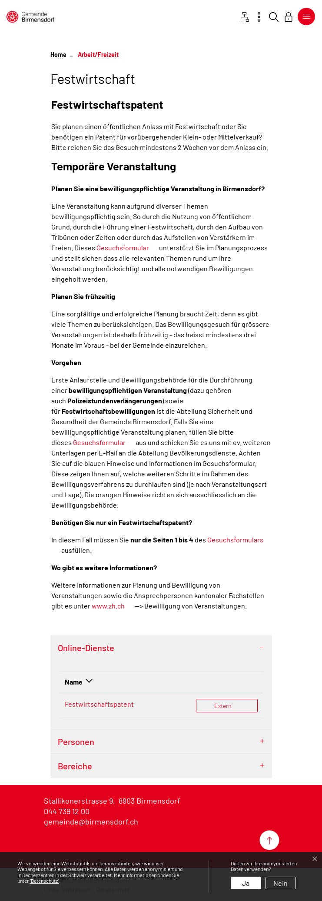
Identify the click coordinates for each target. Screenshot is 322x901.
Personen (76, 741)
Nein (280, 883)
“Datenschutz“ (44, 881)
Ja (245, 883)
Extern (236, 705)
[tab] (161, 647)
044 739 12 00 (67, 811)
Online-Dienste (86, 647)
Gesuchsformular (122, 247)
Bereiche (75, 766)
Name (74, 682)
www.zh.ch (108, 606)
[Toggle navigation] (304, 16)
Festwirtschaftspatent (99, 704)
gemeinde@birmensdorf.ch (91, 821)
